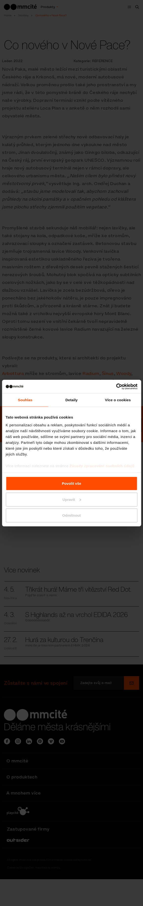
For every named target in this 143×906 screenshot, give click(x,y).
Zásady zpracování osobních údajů (101, 466)
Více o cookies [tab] (118, 400)
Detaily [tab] (72, 400)
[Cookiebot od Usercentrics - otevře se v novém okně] (116, 386)
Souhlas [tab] (25, 400)
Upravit (71, 499)
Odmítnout (71, 515)
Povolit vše (71, 483)
